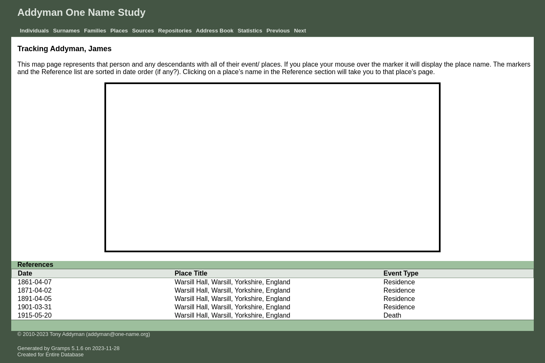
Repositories (175, 30)
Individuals (34, 30)
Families (95, 30)
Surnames (66, 30)
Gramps (60, 348)
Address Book (214, 30)
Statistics (250, 30)
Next (300, 30)
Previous (278, 30)
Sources (143, 30)
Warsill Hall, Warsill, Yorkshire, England (232, 282)
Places (119, 30)
